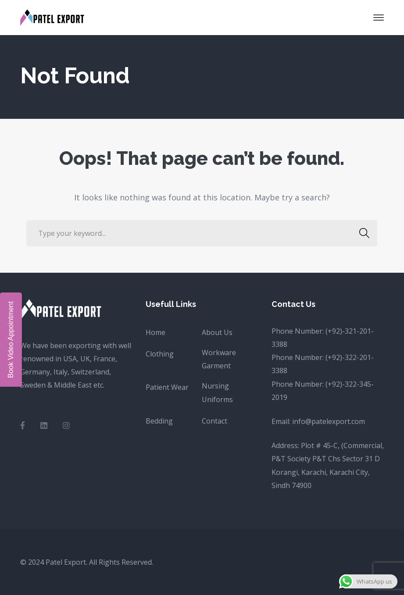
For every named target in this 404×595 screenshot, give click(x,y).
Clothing (160, 354)
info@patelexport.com (328, 421)
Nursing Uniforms (217, 392)
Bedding (159, 421)
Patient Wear (167, 387)
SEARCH (361, 233)
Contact (214, 421)
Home (155, 332)
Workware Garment (219, 359)
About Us (217, 332)
